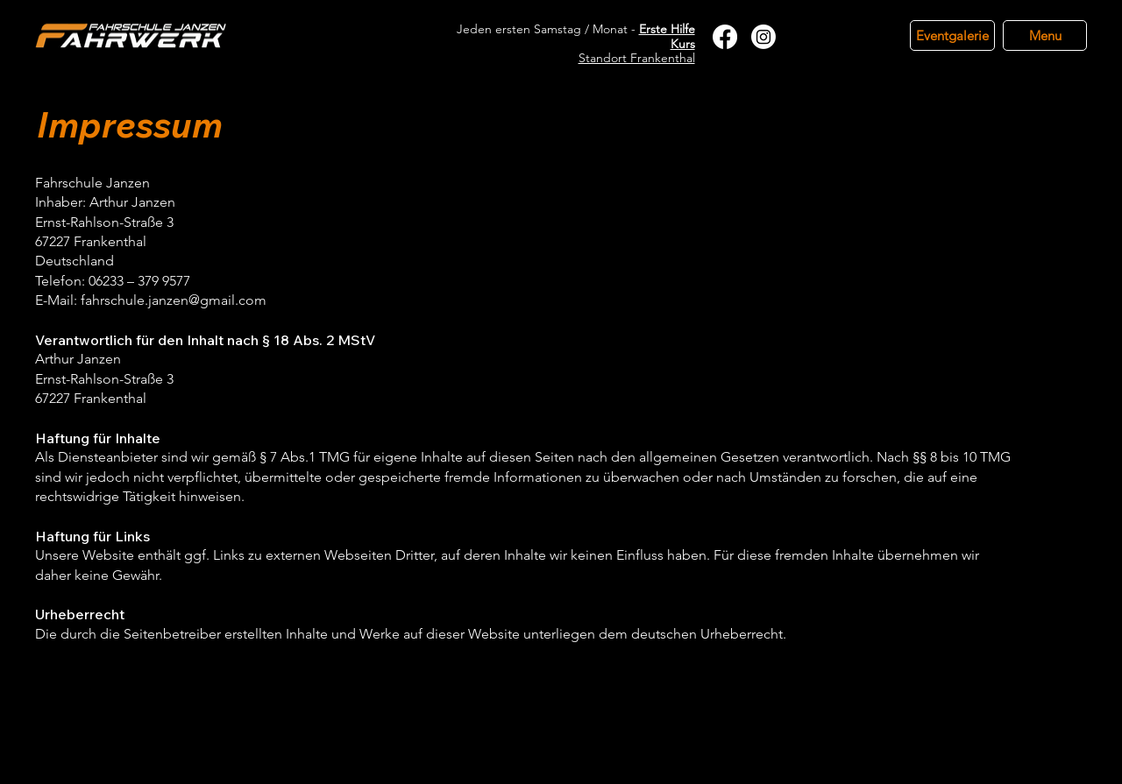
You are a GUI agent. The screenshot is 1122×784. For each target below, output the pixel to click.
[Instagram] (763, 37)
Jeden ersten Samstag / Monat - (576, 36)
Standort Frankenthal (637, 58)
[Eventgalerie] (952, 35)
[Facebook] (725, 37)
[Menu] (1045, 35)
